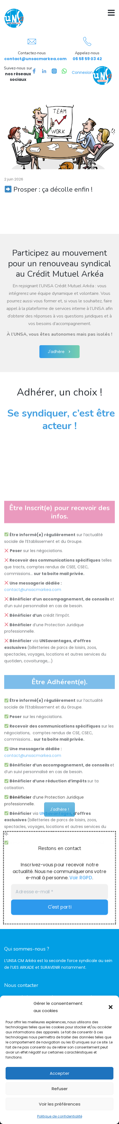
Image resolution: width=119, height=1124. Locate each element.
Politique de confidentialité (59, 1116)
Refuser (60, 1089)
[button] (110, 1007)
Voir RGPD (82, 877)
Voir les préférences (59, 1104)
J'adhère (59, 351)
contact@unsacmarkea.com (35, 59)
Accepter (59, 1073)
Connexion (82, 72)
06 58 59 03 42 (87, 59)
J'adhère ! (59, 817)
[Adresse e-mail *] (59, 892)
